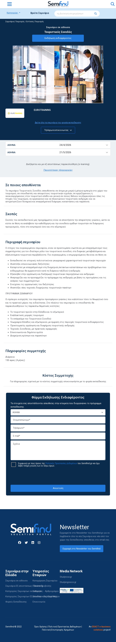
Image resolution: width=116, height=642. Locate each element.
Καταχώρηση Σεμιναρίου (45, 580)
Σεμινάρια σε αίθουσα (16, 580)
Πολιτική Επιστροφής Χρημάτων (58, 630)
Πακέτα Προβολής (42, 586)
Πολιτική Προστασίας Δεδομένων (64, 626)
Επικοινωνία (39, 601)
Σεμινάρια (9, 22)
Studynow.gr (66, 577)
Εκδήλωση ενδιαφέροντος (58, 38)
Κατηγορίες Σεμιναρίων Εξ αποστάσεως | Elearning (31, 596)
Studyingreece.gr (68, 582)
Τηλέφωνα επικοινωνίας (58, 130)
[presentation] (58, 476)
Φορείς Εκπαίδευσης (16, 601)
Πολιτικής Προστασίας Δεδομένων (61, 463)
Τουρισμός (39, 22)
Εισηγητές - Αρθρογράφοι (46, 591)
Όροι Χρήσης (40, 626)
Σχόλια (58, 450)
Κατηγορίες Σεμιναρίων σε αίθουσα (23, 591)
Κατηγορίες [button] (12, 13)
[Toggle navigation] (9, 4)
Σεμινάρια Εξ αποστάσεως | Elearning (24, 586)
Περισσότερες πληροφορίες (58, 170)
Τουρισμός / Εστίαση (24, 22)
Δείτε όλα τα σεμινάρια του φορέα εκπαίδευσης (58, 122)
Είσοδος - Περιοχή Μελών (46, 596)
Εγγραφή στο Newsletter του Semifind (81, 548)
